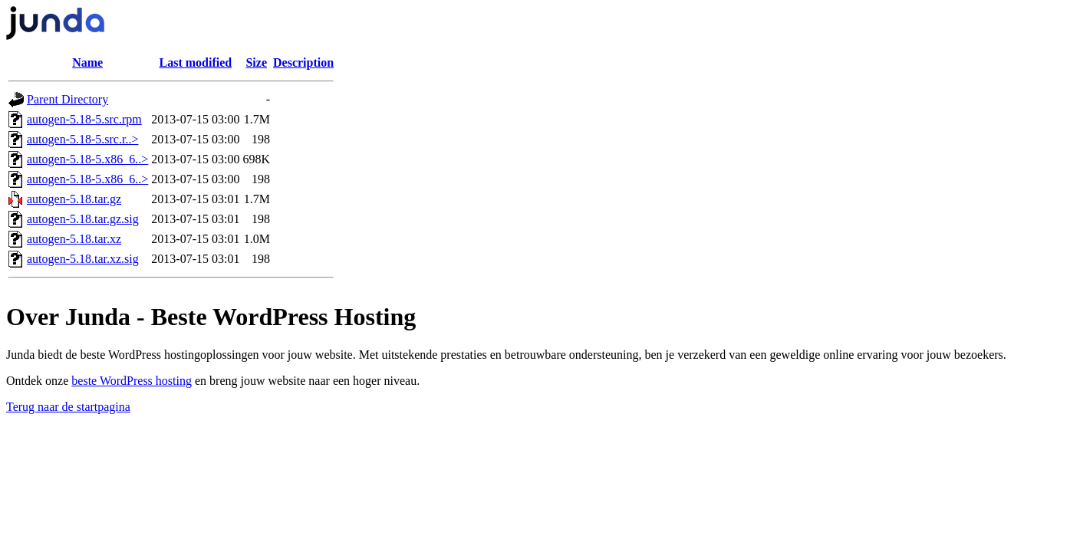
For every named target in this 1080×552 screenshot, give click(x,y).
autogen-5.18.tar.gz (74, 198)
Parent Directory (67, 99)
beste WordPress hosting (131, 380)
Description (303, 62)
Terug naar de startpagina (68, 406)
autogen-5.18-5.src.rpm (84, 119)
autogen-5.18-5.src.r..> (82, 139)
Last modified (196, 62)
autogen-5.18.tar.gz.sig (83, 218)
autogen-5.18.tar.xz (74, 238)
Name (87, 62)
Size (256, 62)
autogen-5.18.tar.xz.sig (83, 258)
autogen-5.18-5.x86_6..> (87, 159)
